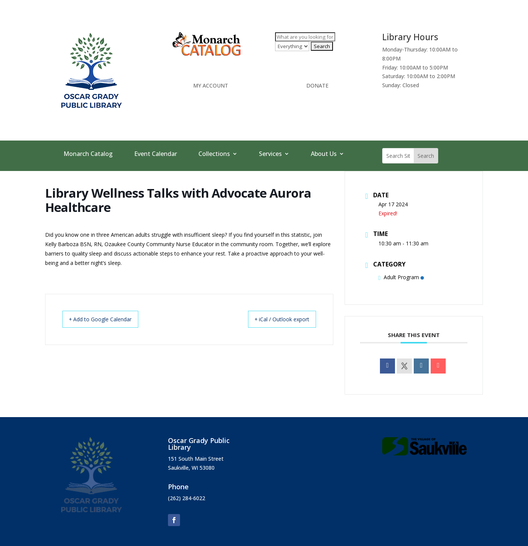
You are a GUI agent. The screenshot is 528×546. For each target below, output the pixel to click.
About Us (324, 154)
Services (270, 154)
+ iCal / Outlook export (276, 319)
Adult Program (401, 277)
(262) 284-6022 (186, 498)
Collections (214, 154)
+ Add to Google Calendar (106, 319)
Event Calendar (155, 154)
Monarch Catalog (88, 154)
